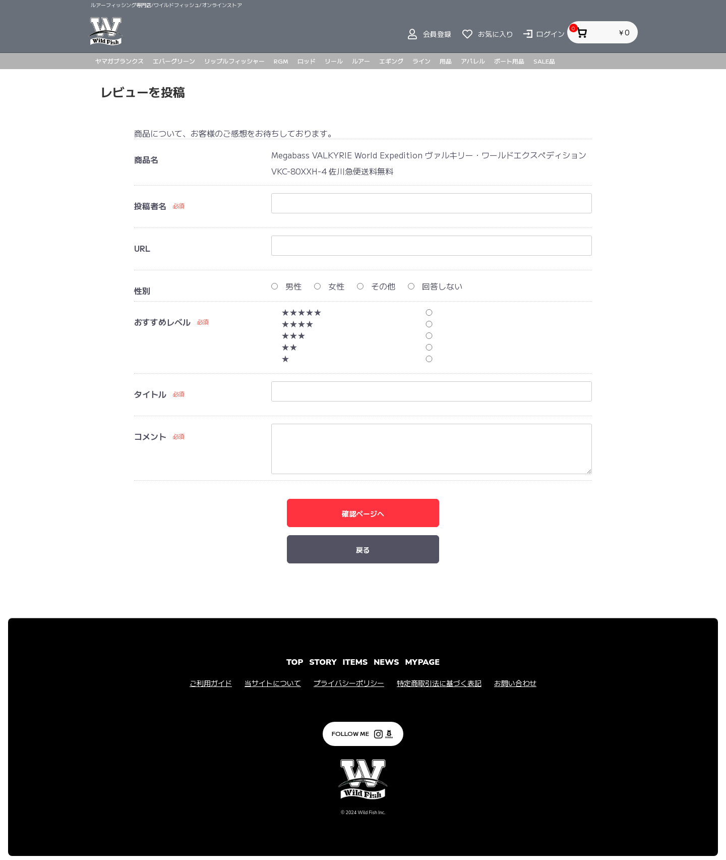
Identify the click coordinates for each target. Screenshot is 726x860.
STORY (322, 662)
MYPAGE (422, 662)
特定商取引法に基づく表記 (439, 683)
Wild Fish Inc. (371, 813)
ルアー (361, 60)
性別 (142, 290)
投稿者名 (150, 205)
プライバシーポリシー (349, 683)
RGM (281, 60)
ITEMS (355, 662)
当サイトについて (273, 683)
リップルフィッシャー (234, 60)
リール (334, 60)
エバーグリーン (174, 60)
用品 (446, 60)
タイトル (150, 393)
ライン (421, 60)
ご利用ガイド (211, 683)
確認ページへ (363, 513)
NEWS (386, 662)
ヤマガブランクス (119, 60)
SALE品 (544, 60)
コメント (150, 436)
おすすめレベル (162, 321)
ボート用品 (509, 60)
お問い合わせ (515, 683)
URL (142, 248)
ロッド (306, 60)
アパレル (473, 60)
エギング (391, 60)
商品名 (146, 159)
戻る (363, 550)
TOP (294, 662)
